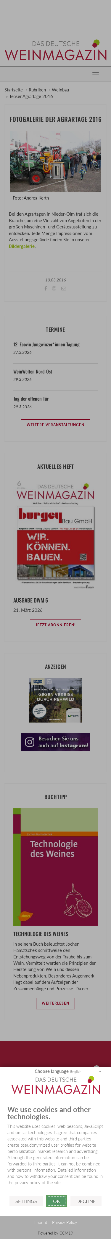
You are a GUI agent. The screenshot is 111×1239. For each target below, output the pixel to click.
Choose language (52, 1071)
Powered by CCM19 (55, 1233)
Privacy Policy (64, 1222)
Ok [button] (56, 1201)
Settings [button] (26, 1201)
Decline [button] (86, 1201)
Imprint (40, 1222)
